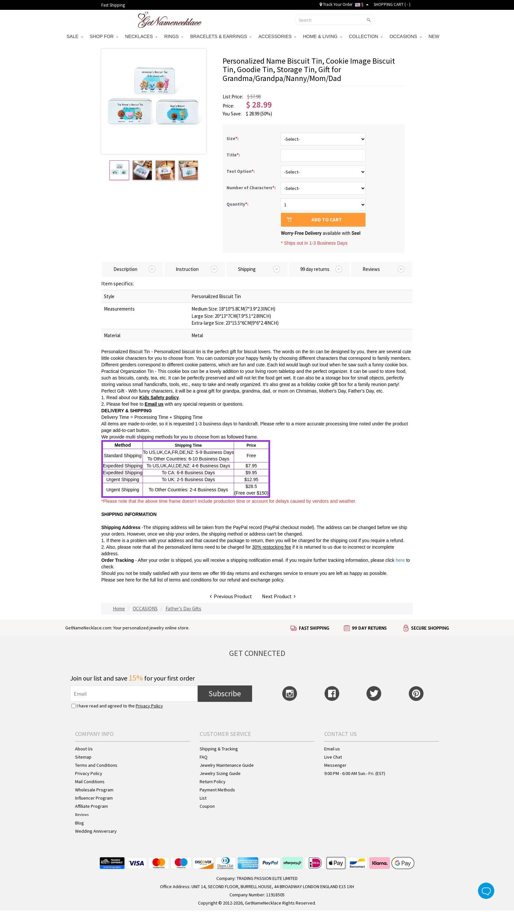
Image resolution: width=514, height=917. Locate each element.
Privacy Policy (149, 706)
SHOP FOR (104, 36)
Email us (332, 749)
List (203, 798)
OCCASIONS (405, 36)
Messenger (335, 765)
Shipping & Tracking (219, 749)
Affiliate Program (91, 806)
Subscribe (224, 693)
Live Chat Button (486, 891)
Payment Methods (217, 790)
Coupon (207, 806)
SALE (75, 36)
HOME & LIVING (322, 36)
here (129, 579)
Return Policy (213, 782)
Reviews (82, 814)
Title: (234, 155)
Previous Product (231, 596)
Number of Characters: (252, 188)
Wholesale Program (94, 790)
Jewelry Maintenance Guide (227, 765)
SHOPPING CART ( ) (392, 4)
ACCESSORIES (277, 36)
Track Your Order (336, 4)
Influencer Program (94, 798)
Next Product (279, 596)
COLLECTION (366, 36)
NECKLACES (141, 36)
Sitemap (83, 757)
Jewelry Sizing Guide (220, 773)
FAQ (204, 757)
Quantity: (237, 204)
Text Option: (241, 171)
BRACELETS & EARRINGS (220, 36)
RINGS (173, 36)
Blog (79, 823)
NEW (434, 36)
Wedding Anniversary (96, 831)
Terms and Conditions (96, 765)
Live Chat (333, 757)
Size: (233, 138)
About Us (84, 749)
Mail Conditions (90, 782)
